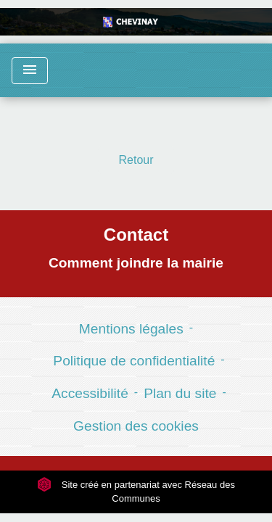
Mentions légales (131, 328)
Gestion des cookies (136, 426)
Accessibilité (89, 393)
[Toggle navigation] (30, 70)
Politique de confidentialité (134, 360)
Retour (135, 160)
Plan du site (180, 393)
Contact (136, 234)
